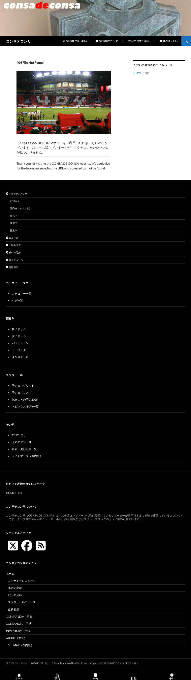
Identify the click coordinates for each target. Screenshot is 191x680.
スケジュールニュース (22, 602)
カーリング (19, 350)
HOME (137, 72)
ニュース (12, 237)
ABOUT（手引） (169, 41)
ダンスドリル (20, 357)
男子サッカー (20, 329)
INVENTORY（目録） (140, 41)
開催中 (13, 223)
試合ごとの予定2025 (25, 399)
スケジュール (14, 259)
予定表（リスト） (23, 392)
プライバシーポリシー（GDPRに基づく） (28, 663)
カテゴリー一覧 (21, 293)
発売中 (13, 215)
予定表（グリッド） (24, 385)
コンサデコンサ (18, 41)
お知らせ (14, 200)
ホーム (10, 573)
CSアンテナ (19, 435)
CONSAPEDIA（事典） (75, 41)
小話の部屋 (13, 245)
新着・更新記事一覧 (24, 449)
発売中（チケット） (20, 208)
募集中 (13, 230)
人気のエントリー (23, 442)
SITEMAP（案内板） (21, 645)
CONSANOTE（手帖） (108, 41)
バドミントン (20, 343)
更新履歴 (12, 267)
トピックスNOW (16, 193)
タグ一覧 (17, 300)
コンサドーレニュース (22, 580)
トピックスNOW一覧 (25, 406)
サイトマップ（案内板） (27, 456)
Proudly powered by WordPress (70, 663)
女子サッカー (20, 336)
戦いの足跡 (13, 252)
